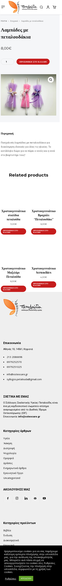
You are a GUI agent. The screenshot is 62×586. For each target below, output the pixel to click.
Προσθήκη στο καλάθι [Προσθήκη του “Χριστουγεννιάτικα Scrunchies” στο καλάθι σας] (40, 284)
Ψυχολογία (9, 453)
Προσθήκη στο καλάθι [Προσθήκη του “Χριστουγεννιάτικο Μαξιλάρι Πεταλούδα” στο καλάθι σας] (10, 289)
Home (4, 21)
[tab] (7, 134)
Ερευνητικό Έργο (13, 473)
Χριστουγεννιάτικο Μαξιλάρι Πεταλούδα (13, 272)
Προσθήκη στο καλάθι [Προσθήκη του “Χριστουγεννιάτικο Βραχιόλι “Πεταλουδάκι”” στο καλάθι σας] (40, 231)
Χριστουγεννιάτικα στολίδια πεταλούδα (13, 215)
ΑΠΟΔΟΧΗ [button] (26, 578)
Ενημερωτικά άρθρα (14, 468)
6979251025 (14, 366)
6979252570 (14, 362)
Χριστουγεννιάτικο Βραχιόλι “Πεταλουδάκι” (44, 215)
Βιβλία (7, 530)
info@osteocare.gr (17, 374)
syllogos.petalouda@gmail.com (24, 379)
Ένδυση (7, 535)
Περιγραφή (7, 133)
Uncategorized (11, 478)
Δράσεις (8, 463)
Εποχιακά (14, 21)
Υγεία (6, 438)
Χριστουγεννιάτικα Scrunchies (44, 270)
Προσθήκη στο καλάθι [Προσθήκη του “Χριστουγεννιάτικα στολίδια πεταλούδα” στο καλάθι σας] (10, 231)
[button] (41, 7)
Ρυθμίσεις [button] (10, 578)
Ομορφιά (8, 458)
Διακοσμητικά (11, 540)
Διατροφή (9, 448)
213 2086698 (14, 357)
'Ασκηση (7, 443)
